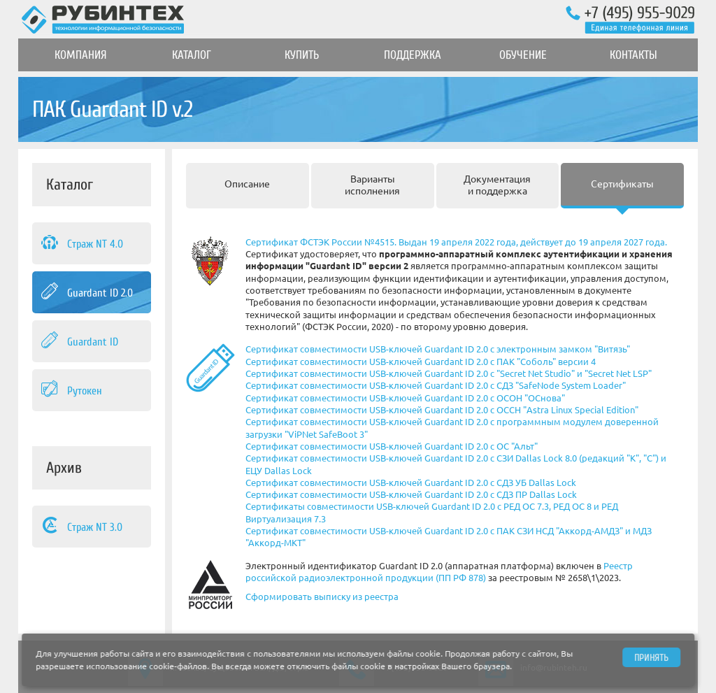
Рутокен (70, 390)
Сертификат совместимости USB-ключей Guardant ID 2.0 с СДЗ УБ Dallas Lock (410, 482)
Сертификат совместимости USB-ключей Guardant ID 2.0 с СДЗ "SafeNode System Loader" (435, 385)
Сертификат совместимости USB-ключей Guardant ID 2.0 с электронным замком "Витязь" (437, 349)
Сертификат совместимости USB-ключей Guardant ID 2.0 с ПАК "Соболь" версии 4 (420, 361)
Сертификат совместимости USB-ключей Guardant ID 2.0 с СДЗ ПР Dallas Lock (411, 494)
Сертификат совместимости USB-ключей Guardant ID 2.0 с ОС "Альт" (391, 446)
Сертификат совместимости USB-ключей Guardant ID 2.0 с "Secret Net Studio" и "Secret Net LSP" (448, 373)
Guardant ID (78, 341)
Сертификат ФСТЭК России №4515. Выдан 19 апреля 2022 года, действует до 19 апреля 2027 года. (456, 242)
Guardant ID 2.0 (86, 292)
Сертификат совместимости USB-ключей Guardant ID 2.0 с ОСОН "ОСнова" (405, 398)
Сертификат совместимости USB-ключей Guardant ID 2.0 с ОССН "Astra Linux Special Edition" (441, 410)
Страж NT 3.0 (80, 527)
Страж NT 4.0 (81, 243)
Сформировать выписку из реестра (322, 596)
